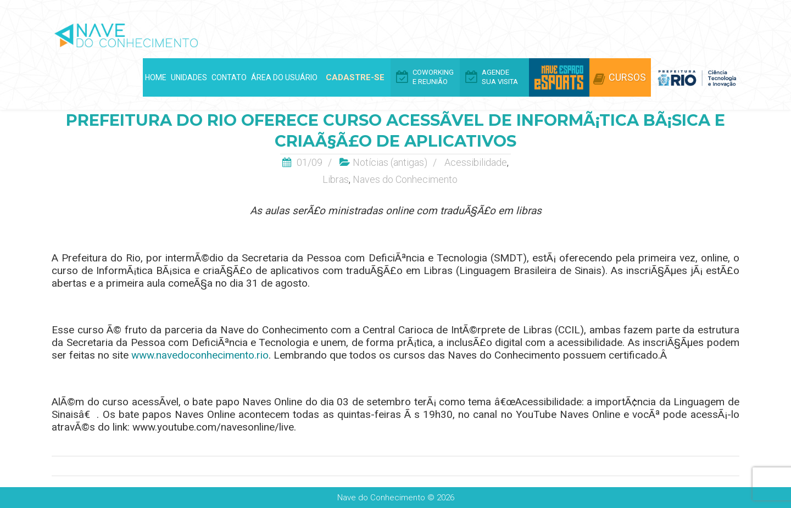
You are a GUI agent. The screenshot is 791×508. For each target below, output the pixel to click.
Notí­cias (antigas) (390, 162)
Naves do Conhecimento (405, 179)
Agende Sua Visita (500, 77)
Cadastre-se (355, 77)
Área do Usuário (284, 77)
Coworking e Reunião (433, 77)
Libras (335, 179)
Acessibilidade (475, 162)
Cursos (627, 77)
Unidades (189, 77)
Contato (229, 77)
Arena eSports (559, 77)
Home (155, 77)
